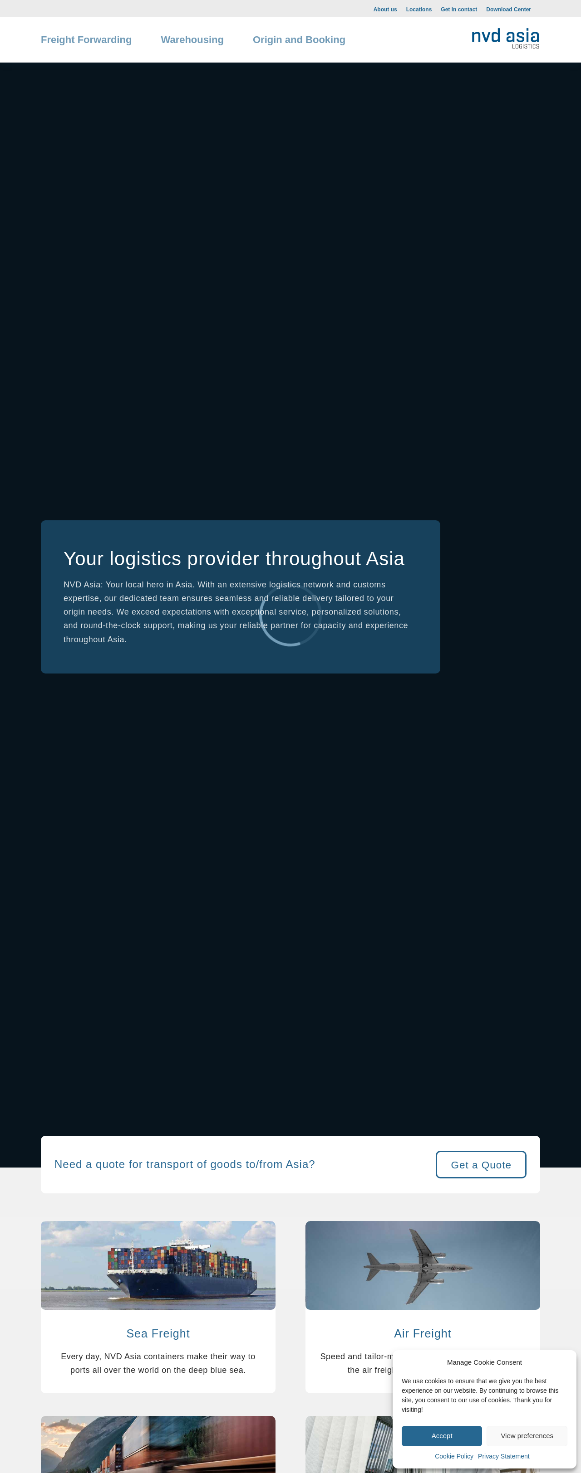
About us (385, 9)
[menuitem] (385, 9)
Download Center (508, 9)
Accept (442, 1435)
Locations (419, 9)
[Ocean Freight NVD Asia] (158, 1268)
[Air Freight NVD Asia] (422, 1268)
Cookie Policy (454, 1456)
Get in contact (459, 9)
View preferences (527, 1435)
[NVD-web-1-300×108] (505, 36)
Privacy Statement (504, 1456)
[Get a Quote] (481, 1164)
